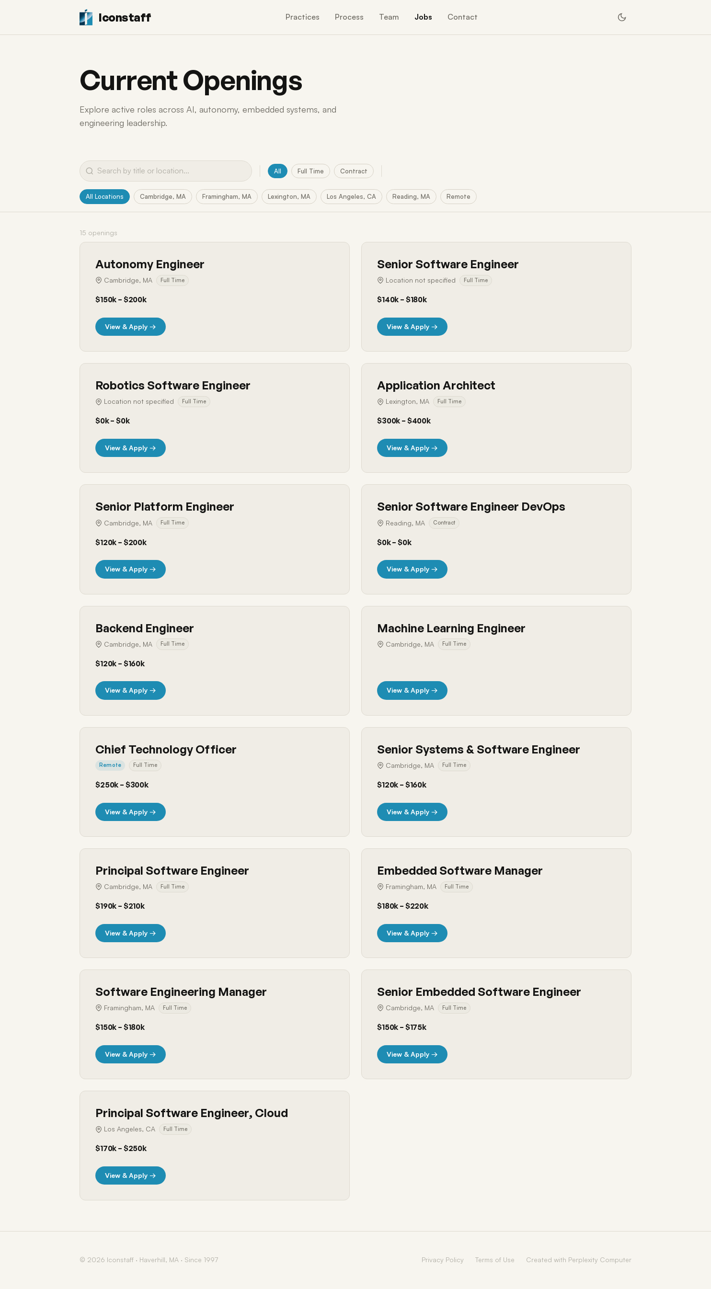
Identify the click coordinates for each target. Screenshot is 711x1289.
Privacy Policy (443, 1260)
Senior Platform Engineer (164, 507)
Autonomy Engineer (150, 265)
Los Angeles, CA (359, 197)
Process (349, 17)
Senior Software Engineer (448, 265)
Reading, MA (421, 197)
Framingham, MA (231, 197)
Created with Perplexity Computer (578, 1260)
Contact (462, 17)
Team (389, 17)
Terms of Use (495, 1260)
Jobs (423, 17)
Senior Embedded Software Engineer (479, 992)
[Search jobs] (166, 171)
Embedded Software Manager (460, 871)
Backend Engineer (144, 628)
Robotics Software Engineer (173, 386)
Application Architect (436, 386)
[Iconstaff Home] (115, 17)
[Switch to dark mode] (621, 17)
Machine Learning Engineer (451, 628)
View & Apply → (130, 327)
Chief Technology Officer (166, 749)
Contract (355, 171)
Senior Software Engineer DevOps (471, 507)
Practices (303, 17)
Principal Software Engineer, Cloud (191, 1113)
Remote (469, 197)
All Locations (106, 197)
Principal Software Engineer (172, 871)
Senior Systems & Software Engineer (478, 749)
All (277, 171)
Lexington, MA (296, 197)
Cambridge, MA (166, 197)
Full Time (311, 171)
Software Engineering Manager (181, 992)
